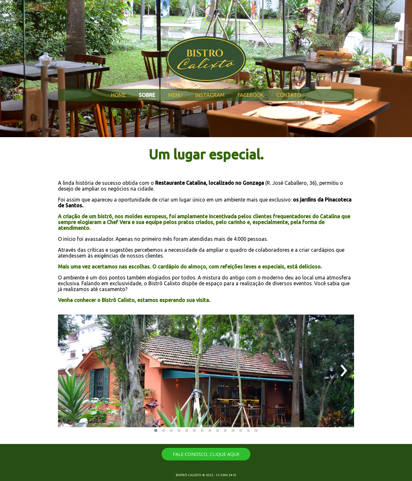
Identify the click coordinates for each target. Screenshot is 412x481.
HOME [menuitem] (118, 95)
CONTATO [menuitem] (288, 95)
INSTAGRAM (210, 95)
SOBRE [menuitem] (147, 95)
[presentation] (68, 371)
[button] (156, 430)
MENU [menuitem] (175, 95)
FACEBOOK (251, 95)
